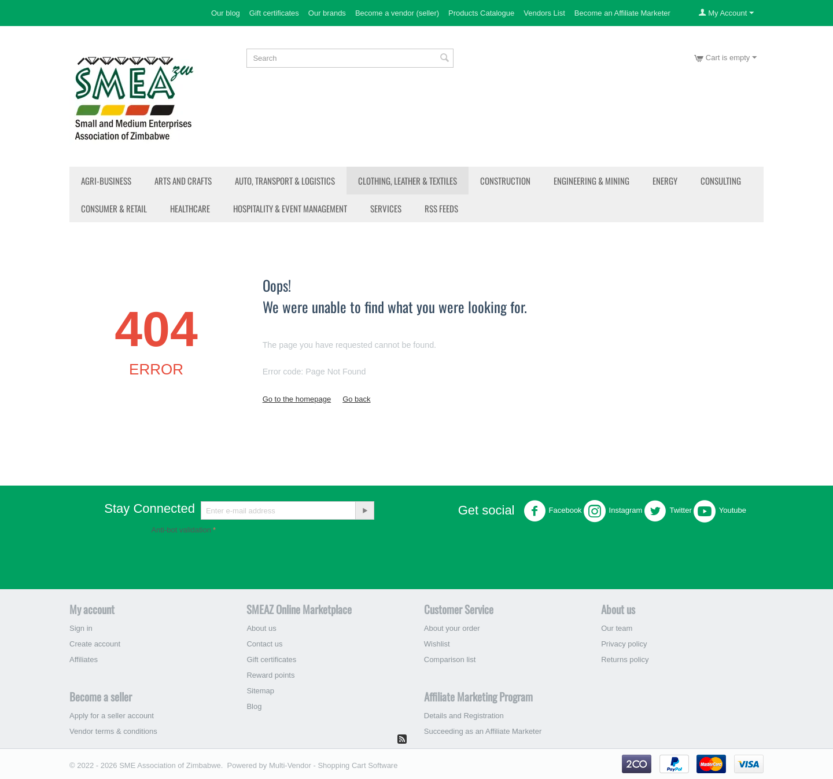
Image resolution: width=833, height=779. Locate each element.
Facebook (553, 511)
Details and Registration (464, 715)
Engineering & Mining (591, 180)
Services (385, 208)
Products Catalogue (481, 13)
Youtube (720, 511)
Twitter (667, 511)
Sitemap (260, 690)
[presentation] (239, 559)
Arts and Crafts (183, 180)
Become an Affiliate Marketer (622, 13)
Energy (665, 180)
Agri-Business (106, 180)
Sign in (81, 628)
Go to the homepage (297, 399)
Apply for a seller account (111, 715)
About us (261, 628)
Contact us (264, 644)
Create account (94, 644)
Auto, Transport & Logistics (285, 180)
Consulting (721, 180)
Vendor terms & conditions (113, 731)
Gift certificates (274, 13)
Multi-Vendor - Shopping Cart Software (333, 765)
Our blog (225, 13)
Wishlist (437, 644)
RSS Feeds (441, 208)
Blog (253, 706)
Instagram (613, 511)
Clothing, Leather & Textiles (407, 180)
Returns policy (624, 659)
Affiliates (83, 659)
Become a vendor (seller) (397, 13)
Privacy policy (624, 644)
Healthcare (190, 208)
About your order (452, 628)
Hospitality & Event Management (290, 208)
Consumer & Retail (114, 208)
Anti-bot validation (181, 530)
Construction (505, 180)
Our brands (327, 13)
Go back (356, 399)
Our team (616, 628)
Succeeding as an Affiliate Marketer (483, 731)
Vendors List (544, 13)
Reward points (270, 675)
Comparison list (450, 659)
